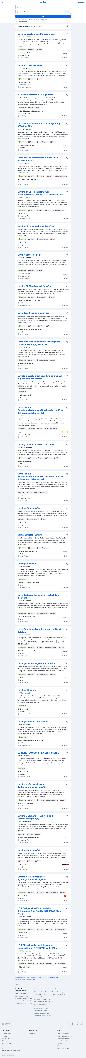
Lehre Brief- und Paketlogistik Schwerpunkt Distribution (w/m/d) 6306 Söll (39, 343)
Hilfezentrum (5, 1036)
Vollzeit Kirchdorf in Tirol (22, 993)
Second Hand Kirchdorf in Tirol (42, 1015)
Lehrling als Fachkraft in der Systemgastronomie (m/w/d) (32, 785)
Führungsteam (6, 1041)
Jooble (12, 1055)
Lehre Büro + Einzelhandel (30, 65)
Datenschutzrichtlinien (63, 1041)
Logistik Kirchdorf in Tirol (40, 1010)
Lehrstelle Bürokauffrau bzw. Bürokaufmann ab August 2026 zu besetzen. (40, 377)
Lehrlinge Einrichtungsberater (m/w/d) (36, 663)
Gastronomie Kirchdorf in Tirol (23, 1001)
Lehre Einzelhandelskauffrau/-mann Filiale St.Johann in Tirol (38, 159)
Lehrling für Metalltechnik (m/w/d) (34, 286)
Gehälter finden (61, 1046)
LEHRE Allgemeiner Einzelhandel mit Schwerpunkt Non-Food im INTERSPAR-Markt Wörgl (40, 911)
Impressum (59, 1043)
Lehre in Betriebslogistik (29, 255)
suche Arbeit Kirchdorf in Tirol (23, 1003)
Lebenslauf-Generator (63, 1048)
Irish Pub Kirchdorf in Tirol (41, 1008)
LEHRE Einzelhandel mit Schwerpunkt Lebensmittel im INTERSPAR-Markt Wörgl (37, 946)
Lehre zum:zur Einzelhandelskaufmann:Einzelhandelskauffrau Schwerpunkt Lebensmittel (40, 410)
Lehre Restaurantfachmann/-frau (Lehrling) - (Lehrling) (39, 596)
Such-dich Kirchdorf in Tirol (41, 1013)
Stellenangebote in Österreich (65, 1036)
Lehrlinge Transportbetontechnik (34, 721)
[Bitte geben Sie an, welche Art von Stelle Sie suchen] (43, 7)
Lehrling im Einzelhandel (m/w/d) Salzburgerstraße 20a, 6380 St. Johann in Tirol (40, 193)
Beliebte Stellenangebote (59, 992)
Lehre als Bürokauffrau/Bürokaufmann (36, 34)
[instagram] (72, 1024)
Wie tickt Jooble (6, 1043)
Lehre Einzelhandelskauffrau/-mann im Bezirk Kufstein (39, 630)
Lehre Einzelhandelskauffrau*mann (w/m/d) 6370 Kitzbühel (39, 125)
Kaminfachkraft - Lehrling (30, 535)
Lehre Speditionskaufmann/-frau (34, 313)
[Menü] (2, 2)
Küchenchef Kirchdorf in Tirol (23, 998)
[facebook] (67, 1024)
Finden (43, 16)
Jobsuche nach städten (58, 994)
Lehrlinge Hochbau (27, 563)
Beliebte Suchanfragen (23, 985)
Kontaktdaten (6, 1038)
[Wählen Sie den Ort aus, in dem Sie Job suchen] (43, 12)
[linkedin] (82, 1024)
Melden (64, 58)
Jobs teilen (32, 1033)
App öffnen (81, 2)
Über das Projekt (6, 1033)
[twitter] (77, 1024)
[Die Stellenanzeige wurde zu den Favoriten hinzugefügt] (67, 34)
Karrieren (4, 1048)
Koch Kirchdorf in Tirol (21, 996)
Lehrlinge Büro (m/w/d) (29, 508)
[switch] (68, 26)
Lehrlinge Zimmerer (27, 690)
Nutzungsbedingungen (63, 1038)
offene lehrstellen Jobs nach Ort (11, 1050)
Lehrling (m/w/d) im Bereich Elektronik (36, 444)
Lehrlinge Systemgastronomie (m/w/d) (36, 226)
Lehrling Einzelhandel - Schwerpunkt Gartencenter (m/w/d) (35, 817)
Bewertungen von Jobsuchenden (11, 1046)
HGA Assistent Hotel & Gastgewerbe (35, 94)
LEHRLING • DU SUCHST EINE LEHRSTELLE (38, 753)
